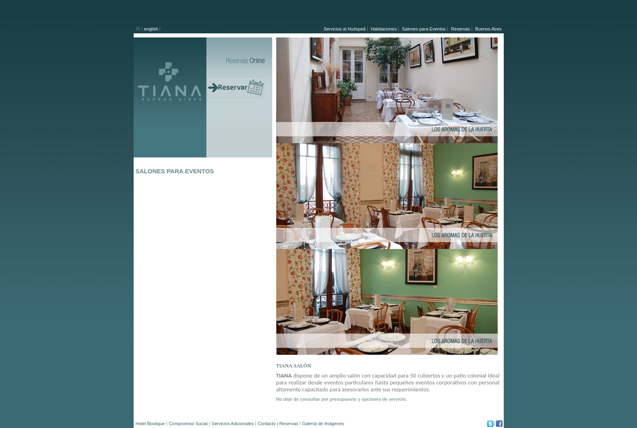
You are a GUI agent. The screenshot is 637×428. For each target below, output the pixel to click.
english (151, 28)
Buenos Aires (488, 28)
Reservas (460, 28)
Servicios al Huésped (344, 28)
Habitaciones (384, 28)
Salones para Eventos (424, 28)
